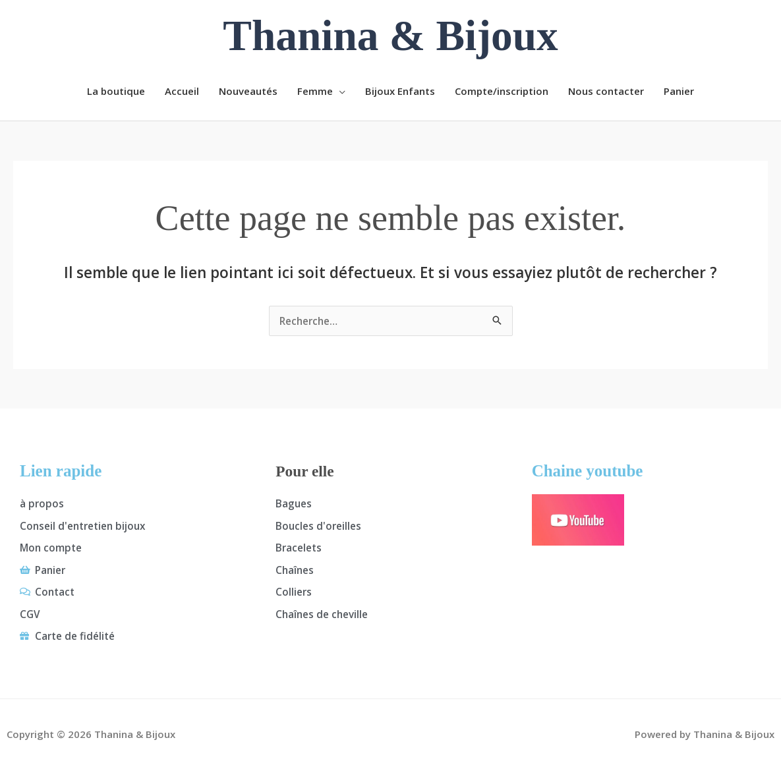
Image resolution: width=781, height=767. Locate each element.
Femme (315, 91)
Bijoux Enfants (400, 91)
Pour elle (306, 471)
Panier (679, 91)
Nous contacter (606, 91)
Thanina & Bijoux (391, 35)
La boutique (116, 91)
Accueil (182, 91)
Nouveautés (248, 91)
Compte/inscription (501, 91)
